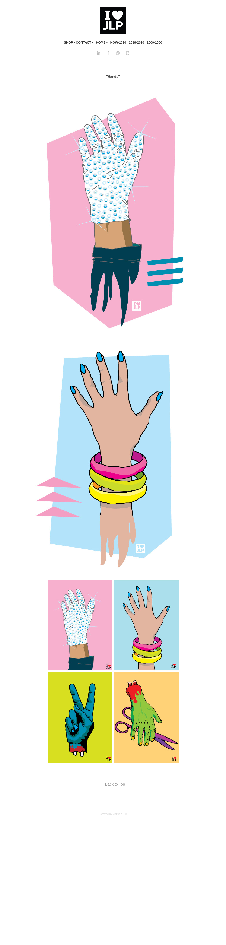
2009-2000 (154, 42)
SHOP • (69, 42)
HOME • (102, 42)
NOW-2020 (118, 42)
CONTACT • (84, 42)
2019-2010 (136, 42)
